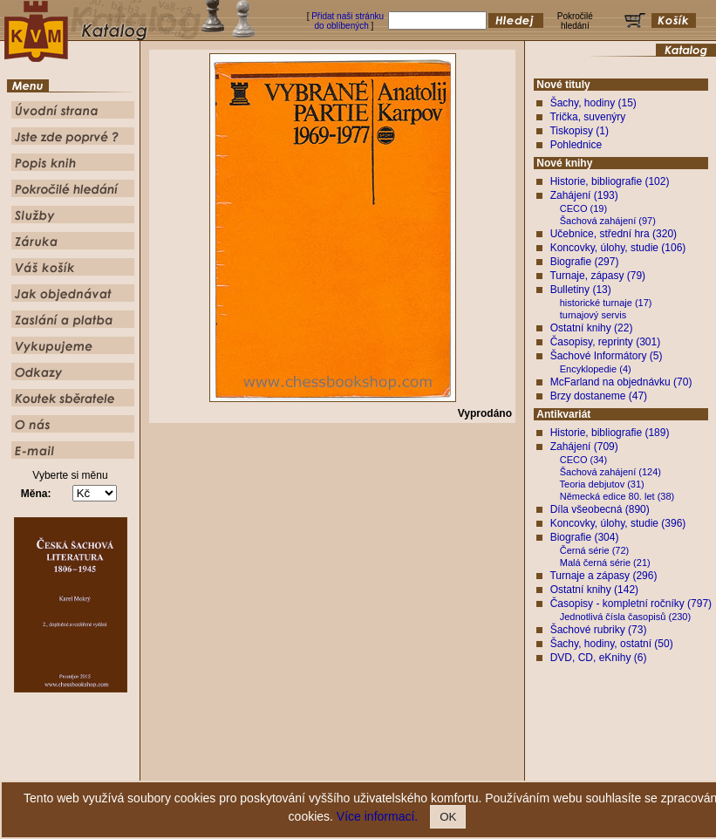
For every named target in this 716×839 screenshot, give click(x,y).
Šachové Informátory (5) (606, 356)
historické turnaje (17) (606, 302)
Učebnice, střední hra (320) (613, 234)
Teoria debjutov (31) (602, 484)
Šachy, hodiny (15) (593, 103)
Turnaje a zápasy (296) (603, 576)
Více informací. (377, 816)
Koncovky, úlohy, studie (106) (618, 248)
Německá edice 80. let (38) (617, 496)
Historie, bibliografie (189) (610, 432)
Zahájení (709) (584, 446)
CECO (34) (583, 459)
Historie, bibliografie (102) (610, 181)
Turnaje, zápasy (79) (597, 275)
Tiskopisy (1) (579, 131)
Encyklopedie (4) (595, 369)
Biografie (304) (584, 537)
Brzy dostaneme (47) (598, 396)
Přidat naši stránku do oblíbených (347, 21)
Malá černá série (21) (605, 562)
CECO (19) (583, 208)
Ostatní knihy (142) (594, 589)
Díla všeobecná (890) (600, 509)
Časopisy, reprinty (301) (605, 342)
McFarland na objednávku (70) (621, 382)
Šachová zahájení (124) (610, 472)
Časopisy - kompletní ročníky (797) (631, 603)
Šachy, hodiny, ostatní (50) (611, 644)
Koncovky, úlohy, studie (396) (618, 523)
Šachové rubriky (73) (598, 630)
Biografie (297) (584, 262)
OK (448, 816)
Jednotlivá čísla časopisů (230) (625, 616)
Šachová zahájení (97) (608, 220)
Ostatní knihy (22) (591, 328)
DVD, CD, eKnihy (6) (598, 657)
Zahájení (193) (584, 195)
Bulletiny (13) (580, 289)
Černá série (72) (594, 550)
